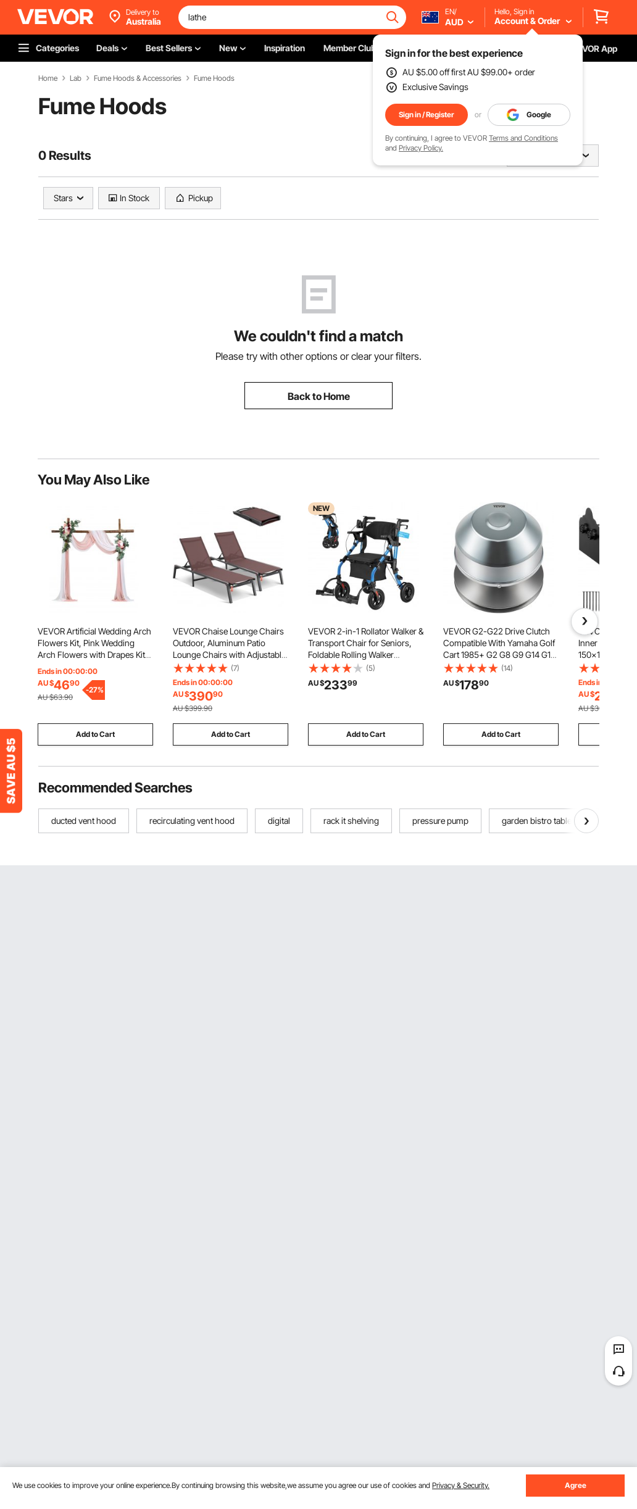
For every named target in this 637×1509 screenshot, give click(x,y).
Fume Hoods (214, 78)
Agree (575, 1485)
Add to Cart (95, 734)
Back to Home (319, 396)
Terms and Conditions (523, 138)
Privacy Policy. (421, 147)
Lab (75, 78)
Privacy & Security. (460, 1485)
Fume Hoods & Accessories (137, 78)
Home (47, 78)
